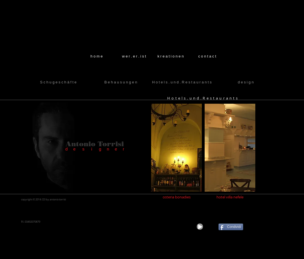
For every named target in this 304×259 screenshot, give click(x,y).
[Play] (200, 226)
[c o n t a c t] (207, 56)
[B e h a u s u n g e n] (121, 82)
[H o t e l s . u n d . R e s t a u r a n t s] (182, 82)
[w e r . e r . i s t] (134, 56)
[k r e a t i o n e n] (171, 56)
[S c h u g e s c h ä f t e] (58, 82)
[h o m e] (97, 56)
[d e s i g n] (245, 82)
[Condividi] (230, 226)
